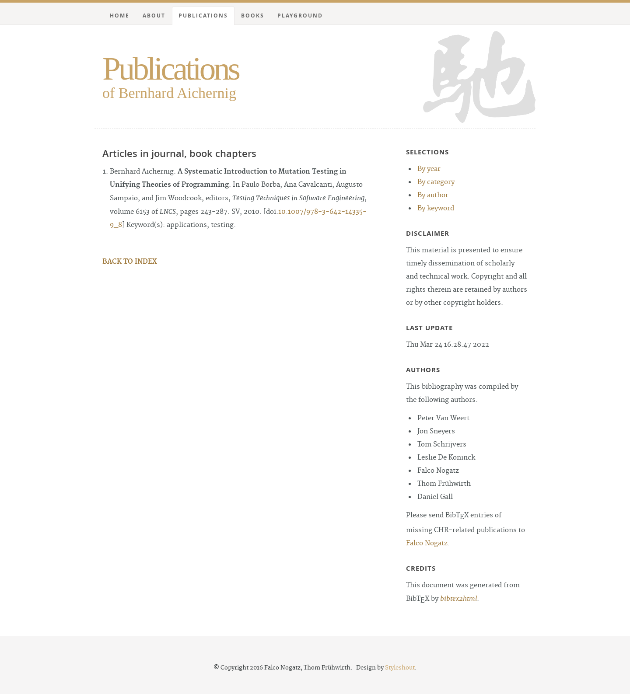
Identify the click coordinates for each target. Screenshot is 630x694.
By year (429, 169)
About (154, 15)
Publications (170, 68)
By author (432, 195)
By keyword (435, 208)
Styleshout (400, 667)
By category (436, 182)
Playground (300, 15)
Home (120, 15)
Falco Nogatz (427, 543)
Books (252, 15)
